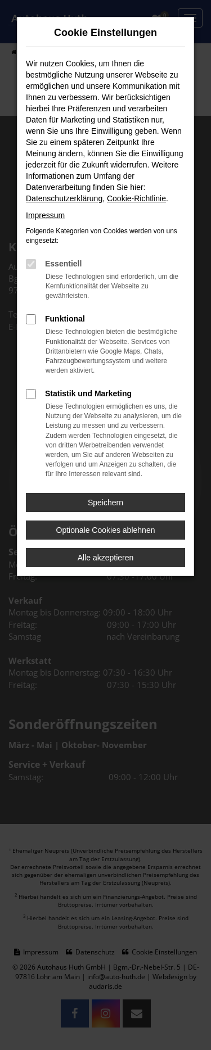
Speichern (105, 502)
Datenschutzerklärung (64, 198)
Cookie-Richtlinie (136, 198)
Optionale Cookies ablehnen (105, 530)
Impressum (45, 215)
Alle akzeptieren (106, 557)
